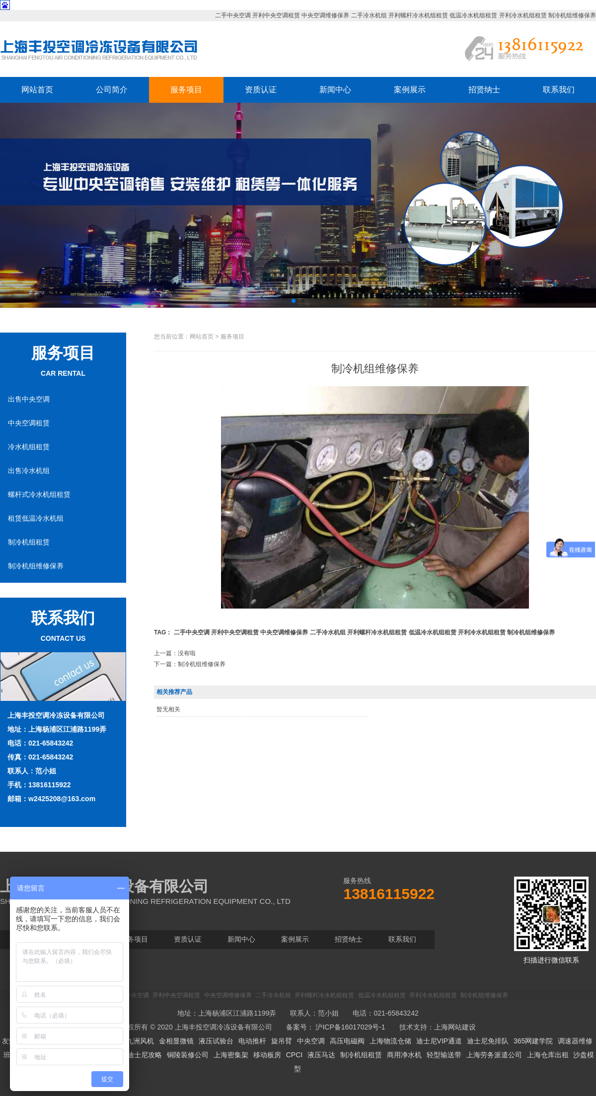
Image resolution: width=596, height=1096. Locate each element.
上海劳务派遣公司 (494, 1055)
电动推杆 (252, 1041)
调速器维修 (575, 1041)
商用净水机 (404, 1055)
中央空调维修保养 (325, 15)
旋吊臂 (281, 1041)
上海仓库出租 (548, 1055)
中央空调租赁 (29, 423)
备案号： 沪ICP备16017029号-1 (335, 1027)
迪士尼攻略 (144, 1055)
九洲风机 (140, 1041)
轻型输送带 (444, 1055)
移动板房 (267, 1055)
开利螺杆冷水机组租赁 (418, 15)
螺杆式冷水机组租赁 (39, 494)
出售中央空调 (29, 399)
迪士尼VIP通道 (439, 1041)
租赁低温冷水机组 (36, 518)
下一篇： (189, 664)
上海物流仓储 (390, 1041)
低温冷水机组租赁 (473, 15)
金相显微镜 (176, 1041)
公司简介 (112, 89)
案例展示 (410, 89)
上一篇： (175, 653)
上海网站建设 (455, 1027)
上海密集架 (231, 1055)
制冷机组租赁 (29, 542)
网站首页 (37, 89)
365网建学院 (533, 1041)
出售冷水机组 (29, 471)
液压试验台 (216, 1041)
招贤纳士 (484, 89)
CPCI (294, 1055)
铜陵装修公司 (188, 1055)
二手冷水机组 (369, 15)
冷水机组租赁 (29, 447)
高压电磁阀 (347, 1041)
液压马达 (321, 1055)
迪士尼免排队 (488, 1041)
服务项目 (186, 89)
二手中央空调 (233, 15)
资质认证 (261, 89)
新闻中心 (335, 89)
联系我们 (559, 89)
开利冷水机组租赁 (523, 15)
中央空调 (311, 1041)
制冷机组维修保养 (572, 15)
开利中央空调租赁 (276, 15)
